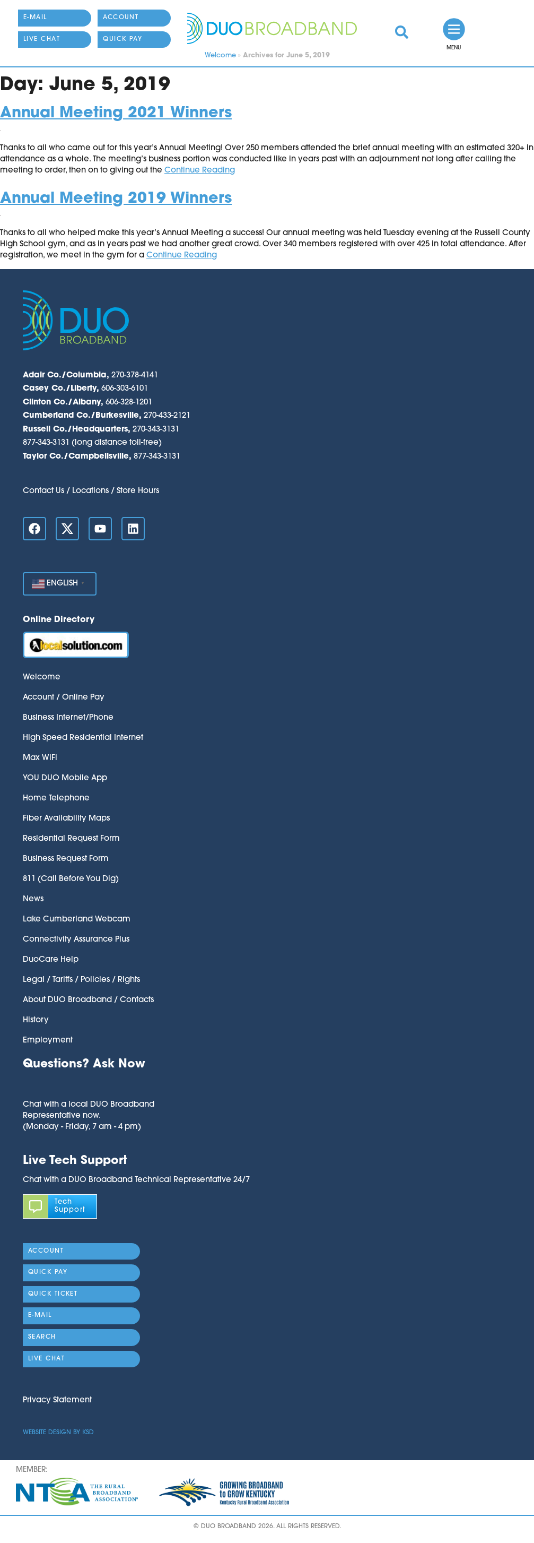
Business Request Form (66, 859)
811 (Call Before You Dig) (71, 879)
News (33, 899)
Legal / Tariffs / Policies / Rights (81, 980)
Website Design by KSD (58, 1432)
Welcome (220, 55)
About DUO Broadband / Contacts (88, 1000)
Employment (48, 1041)
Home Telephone (56, 799)
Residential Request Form (71, 839)
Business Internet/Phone (68, 718)
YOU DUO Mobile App (65, 778)
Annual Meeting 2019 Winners (116, 198)
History (36, 1020)
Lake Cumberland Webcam (76, 920)
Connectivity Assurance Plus (76, 940)
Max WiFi (40, 758)
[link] (401, 32)
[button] (88, 1085)
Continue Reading (199, 171)
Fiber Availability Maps (66, 819)
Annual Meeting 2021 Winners (116, 113)
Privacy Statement (57, 1400)
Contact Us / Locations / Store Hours (91, 491)
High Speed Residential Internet (83, 738)
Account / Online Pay (63, 698)
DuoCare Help (50, 960)
